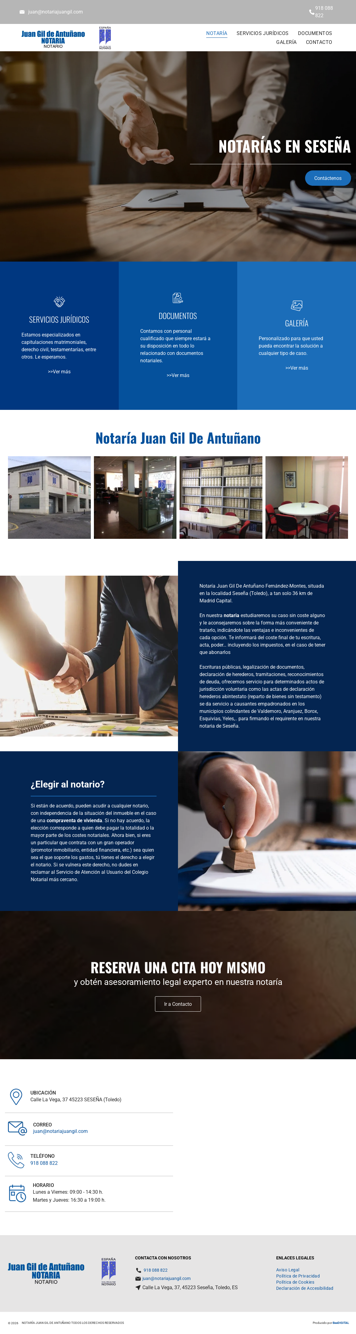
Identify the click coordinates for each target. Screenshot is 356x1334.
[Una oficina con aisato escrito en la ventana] (135, 497)
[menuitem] (217, 33)
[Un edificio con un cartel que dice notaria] (49, 497)
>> (50, 372)
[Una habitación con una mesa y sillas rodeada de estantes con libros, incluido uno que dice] (221, 497)
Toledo (258, 593)
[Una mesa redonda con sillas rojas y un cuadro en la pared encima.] (306, 497)
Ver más (62, 372)
